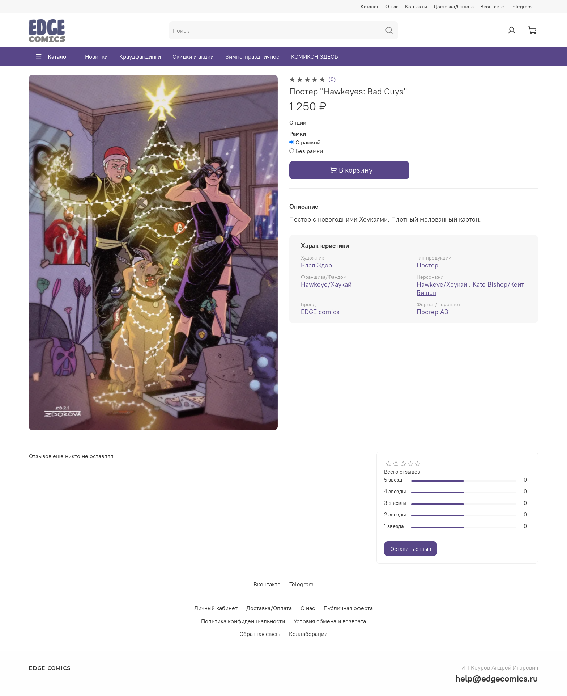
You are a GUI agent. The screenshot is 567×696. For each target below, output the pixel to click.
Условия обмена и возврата (330, 621)
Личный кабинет (216, 608)
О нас (391, 6)
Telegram (521, 6)
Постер (427, 265)
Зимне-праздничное (252, 56)
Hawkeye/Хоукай (442, 284)
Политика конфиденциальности (243, 621)
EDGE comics (320, 312)
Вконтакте (492, 6)
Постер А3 (432, 312)
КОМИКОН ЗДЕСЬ (314, 56)
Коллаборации (308, 633)
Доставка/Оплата (454, 6)
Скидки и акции (193, 56)
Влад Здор (316, 265)
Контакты (416, 6)
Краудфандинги (140, 56)
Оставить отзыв (410, 548)
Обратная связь (259, 633)
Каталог (370, 6)
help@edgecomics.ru (496, 678)
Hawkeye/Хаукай (326, 284)
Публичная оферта (348, 608)
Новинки (96, 56)
